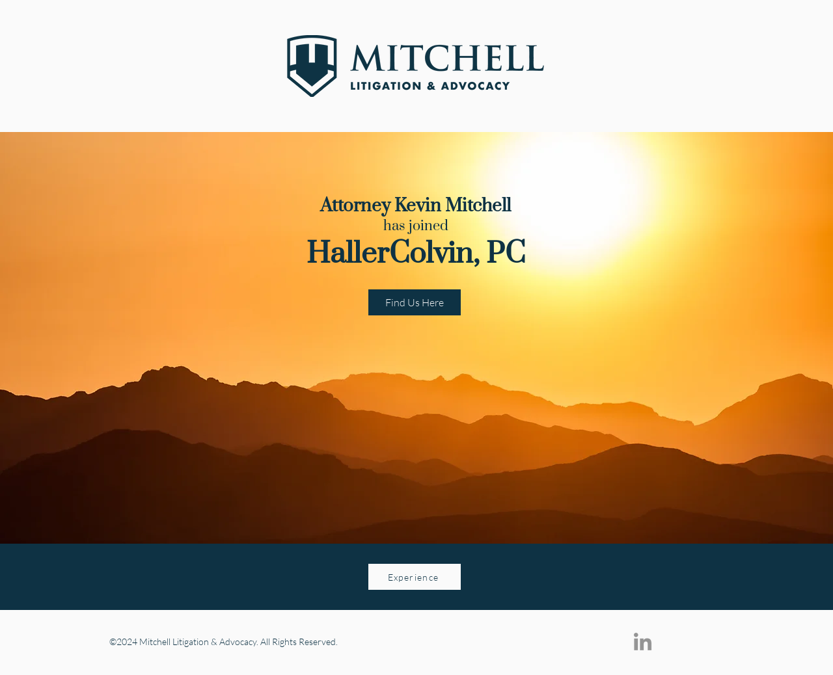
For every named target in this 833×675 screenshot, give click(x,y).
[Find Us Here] (414, 302)
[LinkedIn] (642, 641)
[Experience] (414, 577)
